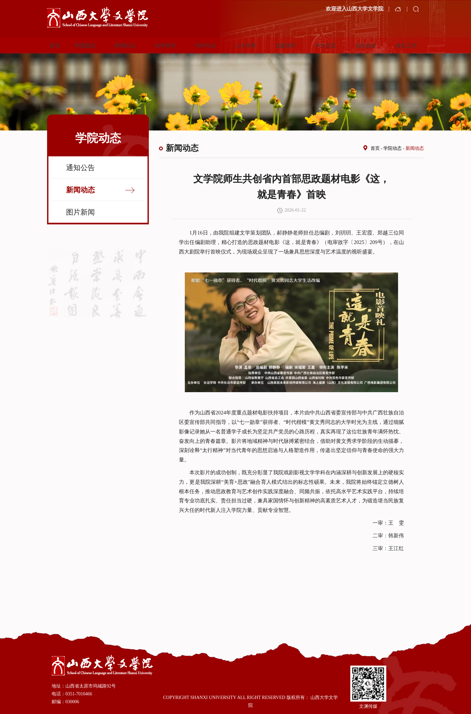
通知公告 (80, 168)
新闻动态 (80, 190)
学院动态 (392, 148)
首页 (375, 148)
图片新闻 (80, 212)
